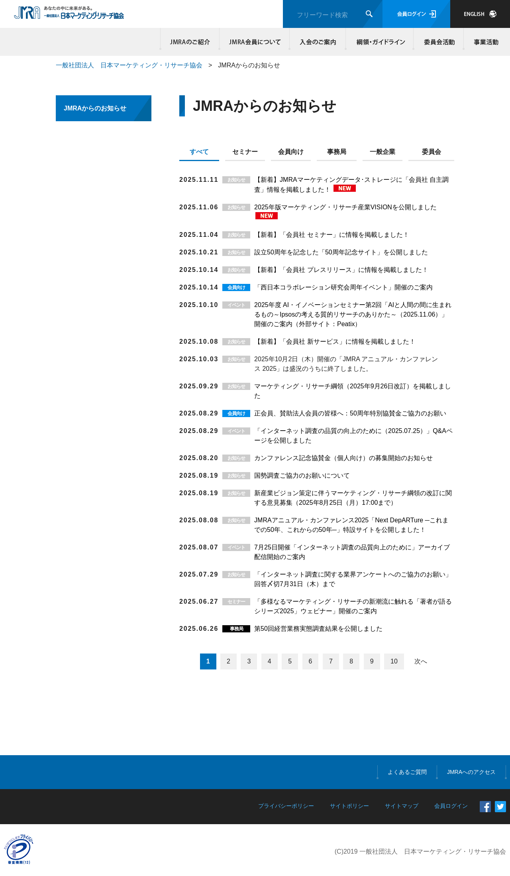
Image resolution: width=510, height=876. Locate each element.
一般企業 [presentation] (382, 151)
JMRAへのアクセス (471, 772)
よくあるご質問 (407, 772)
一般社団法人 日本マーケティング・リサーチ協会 (129, 65)
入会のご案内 (318, 42)
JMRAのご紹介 (190, 42)
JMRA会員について (254, 42)
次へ (420, 661)
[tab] (202, 153)
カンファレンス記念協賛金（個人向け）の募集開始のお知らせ (343, 458)
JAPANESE (480, 14)
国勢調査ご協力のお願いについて (302, 475)
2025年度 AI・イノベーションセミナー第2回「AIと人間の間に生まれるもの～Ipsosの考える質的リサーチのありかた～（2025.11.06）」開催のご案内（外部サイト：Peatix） (352, 314)
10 (394, 661)
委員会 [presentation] (431, 151)
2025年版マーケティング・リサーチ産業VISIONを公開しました (345, 207)
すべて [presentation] (199, 151)
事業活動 (485, 42)
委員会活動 (439, 42)
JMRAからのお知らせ (95, 108)
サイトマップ (401, 806)
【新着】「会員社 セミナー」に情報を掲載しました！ (331, 234)
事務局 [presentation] (336, 151)
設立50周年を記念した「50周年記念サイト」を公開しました (341, 252)
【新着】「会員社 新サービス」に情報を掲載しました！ (334, 341)
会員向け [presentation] (291, 151)
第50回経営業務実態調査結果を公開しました (318, 628)
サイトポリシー (349, 806)
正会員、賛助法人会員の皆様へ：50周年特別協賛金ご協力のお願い (350, 413)
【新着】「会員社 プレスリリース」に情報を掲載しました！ (341, 269)
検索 (369, 13)
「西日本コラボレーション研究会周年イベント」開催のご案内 (343, 287)
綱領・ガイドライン (379, 42)
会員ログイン (416, 14)
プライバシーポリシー (286, 806)
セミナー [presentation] (245, 151)
